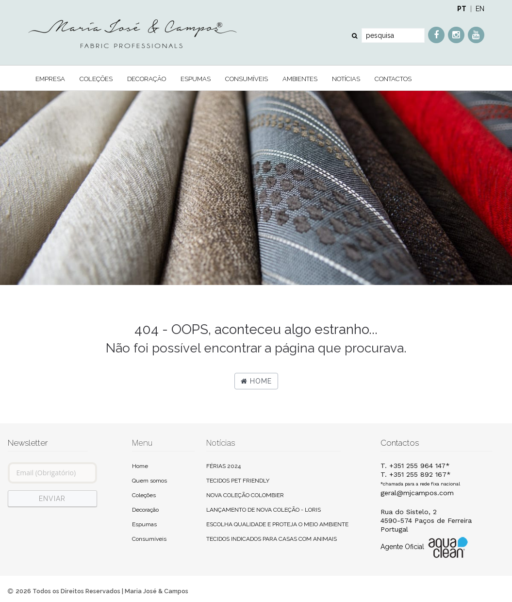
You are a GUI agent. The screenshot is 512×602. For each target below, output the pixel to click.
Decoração (146, 79)
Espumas (196, 79)
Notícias (346, 79)
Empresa (50, 79)
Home (256, 381)
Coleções (96, 79)
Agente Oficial (425, 547)
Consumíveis (246, 79)
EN (480, 9)
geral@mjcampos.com (417, 493)
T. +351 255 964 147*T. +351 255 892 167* (420, 474)
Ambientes (299, 79)
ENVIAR (52, 498)
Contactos (393, 79)
